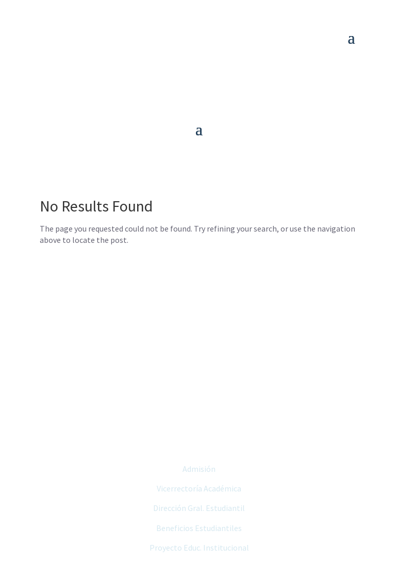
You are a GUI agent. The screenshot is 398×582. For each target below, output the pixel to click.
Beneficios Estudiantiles (199, 528)
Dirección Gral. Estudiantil (199, 508)
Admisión (199, 469)
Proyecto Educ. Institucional (199, 547)
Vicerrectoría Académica (199, 488)
